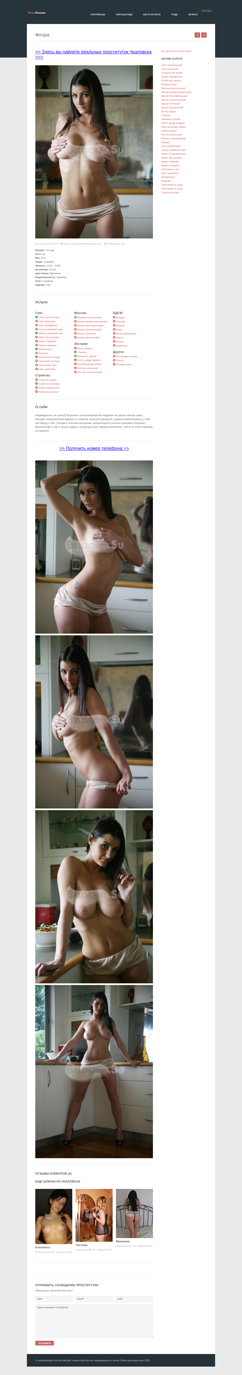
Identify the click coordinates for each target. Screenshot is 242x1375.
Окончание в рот (47, 365)
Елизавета (42, 1247)
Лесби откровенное (48, 387)
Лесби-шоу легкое (48, 391)
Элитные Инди (124, 14)
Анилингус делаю (86, 356)
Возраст (193, 14)
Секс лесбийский (47, 325)
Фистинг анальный (87, 368)
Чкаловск (206, 10)
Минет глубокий (47, 341)
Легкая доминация (126, 333)
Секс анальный (46, 321)
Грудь (174, 14)
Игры (119, 329)
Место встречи (151, 14)
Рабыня (120, 325)
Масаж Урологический (89, 329)
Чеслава (82, 1245)
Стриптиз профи (47, 380)
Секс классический (48, 317)
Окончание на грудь (49, 357)
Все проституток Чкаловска (176, 51)
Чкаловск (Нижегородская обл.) (86, 243)
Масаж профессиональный (92, 321)
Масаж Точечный (86, 333)
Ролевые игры (124, 364)
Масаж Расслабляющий (90, 325)
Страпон (82, 352)
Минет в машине (47, 345)
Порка (119, 337)
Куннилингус (45, 349)
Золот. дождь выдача (88, 360)
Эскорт (120, 360)
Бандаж (120, 317)
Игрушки (43, 353)
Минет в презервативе (50, 333)
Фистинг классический (89, 372)
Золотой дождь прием (89, 364)
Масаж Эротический (88, 337)
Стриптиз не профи (49, 383)
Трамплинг (122, 345)
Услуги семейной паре (50, 329)
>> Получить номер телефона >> (94, 448)
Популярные (98, 14)
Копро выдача (169, 130)
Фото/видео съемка (126, 356)
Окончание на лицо (49, 361)
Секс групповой (46, 369)
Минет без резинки (48, 337)
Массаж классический (89, 317)
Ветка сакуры (84, 348)
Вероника (123, 1241)
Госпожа (120, 321)
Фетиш (119, 341)
